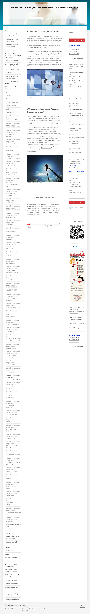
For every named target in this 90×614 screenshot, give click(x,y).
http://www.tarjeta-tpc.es (75, 109)
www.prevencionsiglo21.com (77, 124)
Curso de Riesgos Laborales (76, 323)
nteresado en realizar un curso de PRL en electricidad (42, 140)
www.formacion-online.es (76, 115)
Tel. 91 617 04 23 (74, 54)
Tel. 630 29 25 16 (74, 51)
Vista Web (82, 607)
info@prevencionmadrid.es (76, 58)
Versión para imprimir (11, 605)
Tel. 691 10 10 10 (74, 49)
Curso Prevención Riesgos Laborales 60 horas (24, 608)
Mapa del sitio (21, 605)
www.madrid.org (73, 130)
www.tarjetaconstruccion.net (76, 137)
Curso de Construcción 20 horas (38, 608)
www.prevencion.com (75, 152)
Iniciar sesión (82, 605)
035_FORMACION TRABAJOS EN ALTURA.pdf (46, 224)
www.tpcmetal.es (73, 143)
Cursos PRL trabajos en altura (77, 328)
